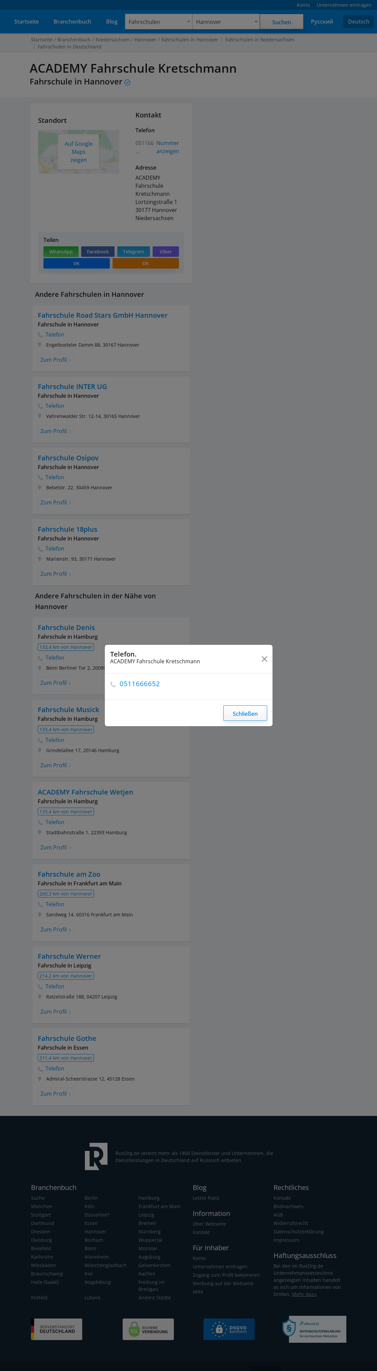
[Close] (264, 659)
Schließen (245, 713)
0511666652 (140, 683)
